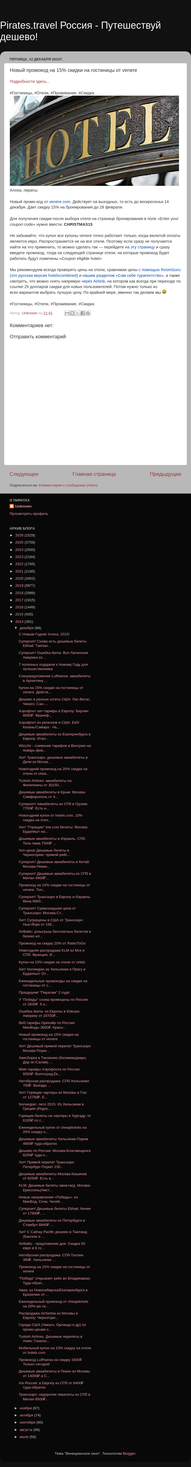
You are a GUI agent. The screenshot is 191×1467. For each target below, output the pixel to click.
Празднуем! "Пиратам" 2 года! (44, 992)
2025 (20, 542)
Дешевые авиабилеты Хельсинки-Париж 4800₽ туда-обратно (53, 1141)
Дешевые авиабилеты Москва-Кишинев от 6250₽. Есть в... (53, 1176)
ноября (26, 1408)
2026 (20, 535)
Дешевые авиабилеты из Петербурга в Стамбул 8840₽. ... (52, 1222)
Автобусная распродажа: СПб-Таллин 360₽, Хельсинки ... (51, 1257)
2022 (20, 564)
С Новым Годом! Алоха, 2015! (44, 634)
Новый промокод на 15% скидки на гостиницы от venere (49, 1036)
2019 (20, 585)
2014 (20, 622)
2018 (20, 593)
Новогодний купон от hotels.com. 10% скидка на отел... (51, 817)
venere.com (59, 201)
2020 (20, 578)
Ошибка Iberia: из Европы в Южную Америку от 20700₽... (49, 1013)
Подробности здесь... (30, 81)
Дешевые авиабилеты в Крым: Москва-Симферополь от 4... (52, 794)
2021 (20, 571)
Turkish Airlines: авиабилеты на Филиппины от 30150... (45, 783)
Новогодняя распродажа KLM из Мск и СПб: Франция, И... (52, 952)
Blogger (129, 1453)
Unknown (23, 506)
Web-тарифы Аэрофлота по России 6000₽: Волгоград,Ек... (49, 1071)
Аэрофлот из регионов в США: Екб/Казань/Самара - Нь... (49, 724)
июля (24, 1437)
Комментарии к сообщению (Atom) (68, 485)
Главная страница (94, 474)
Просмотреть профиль (29, 514)
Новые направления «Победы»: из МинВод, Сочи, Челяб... (48, 1199)
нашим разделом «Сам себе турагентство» (122, 275)
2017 (20, 600)
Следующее (24, 474)
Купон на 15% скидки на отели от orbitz (52, 962)
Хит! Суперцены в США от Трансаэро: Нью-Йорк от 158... (51, 922)
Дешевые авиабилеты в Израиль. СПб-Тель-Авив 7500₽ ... (52, 841)
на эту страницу (140, 247)
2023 (20, 557)
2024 (20, 550)
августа (26, 1430)
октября (27, 1415)
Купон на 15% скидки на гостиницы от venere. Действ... (51, 690)
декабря (27, 628)
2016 (20, 607)
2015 (20, 614)
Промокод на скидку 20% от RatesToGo (52, 943)
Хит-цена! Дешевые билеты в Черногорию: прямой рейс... (44, 852)
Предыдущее (165, 474)
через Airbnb (92, 281)
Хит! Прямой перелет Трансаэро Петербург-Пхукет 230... (46, 1164)
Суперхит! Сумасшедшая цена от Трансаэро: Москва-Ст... (47, 910)
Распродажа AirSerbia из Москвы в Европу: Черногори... (48, 1315)
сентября (28, 1422)
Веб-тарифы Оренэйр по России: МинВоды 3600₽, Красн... (47, 1025)
